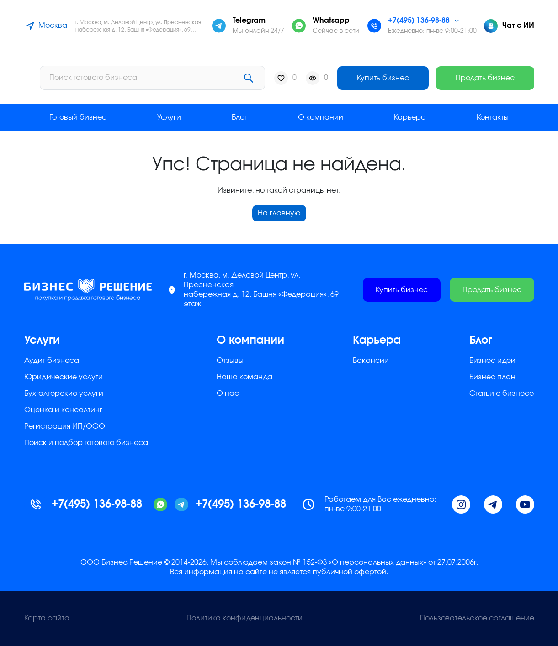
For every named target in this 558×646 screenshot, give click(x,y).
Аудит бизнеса (51, 360)
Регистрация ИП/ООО (64, 426)
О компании (320, 117)
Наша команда (244, 377)
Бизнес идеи (492, 360)
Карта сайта (46, 618)
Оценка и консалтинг (63, 410)
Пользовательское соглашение (477, 618)
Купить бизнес (383, 78)
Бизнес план (492, 377)
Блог (239, 117)
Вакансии (371, 360)
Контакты (493, 117)
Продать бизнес (485, 78)
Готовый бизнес (77, 117)
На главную (279, 213)
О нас (228, 393)
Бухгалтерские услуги (63, 393)
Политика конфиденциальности (244, 618)
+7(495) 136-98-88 (419, 20)
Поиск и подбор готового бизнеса (86, 442)
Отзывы (230, 360)
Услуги (169, 117)
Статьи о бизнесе (501, 393)
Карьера (410, 117)
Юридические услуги (63, 377)
